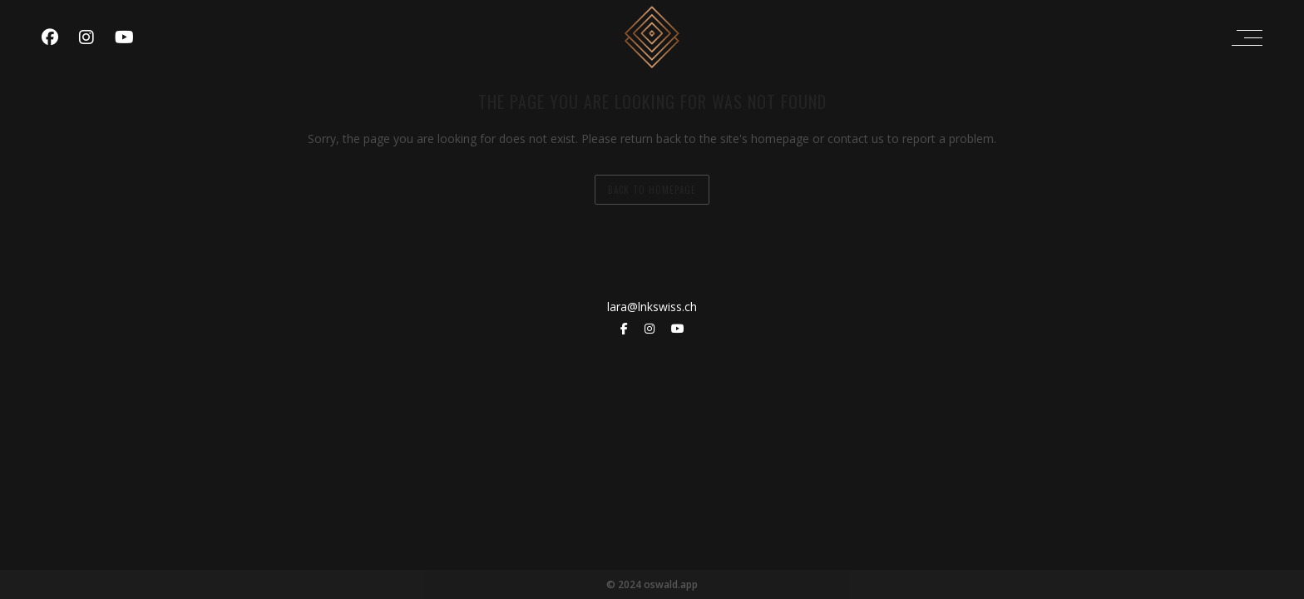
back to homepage (652, 189)
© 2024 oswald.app (652, 584)
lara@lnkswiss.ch (652, 306)
